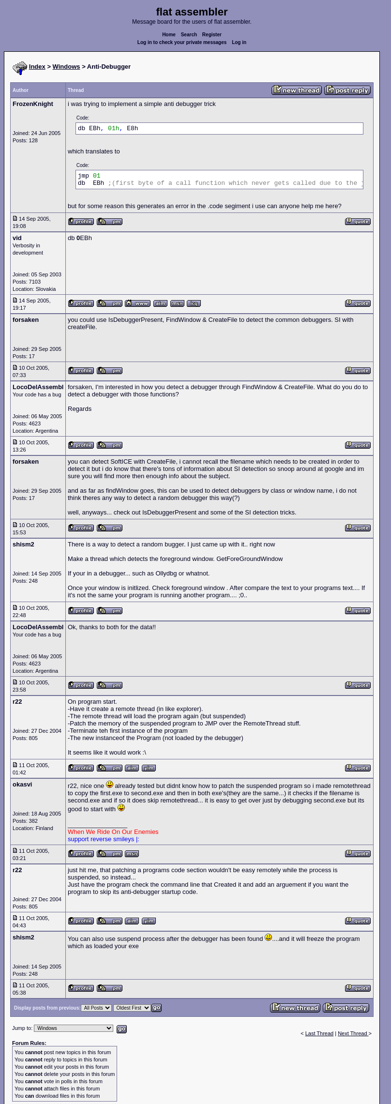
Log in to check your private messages (182, 42)
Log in (239, 42)
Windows (66, 66)
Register (212, 34)
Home (169, 34)
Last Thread (319, 1033)
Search (189, 34)
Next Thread (353, 1033)
